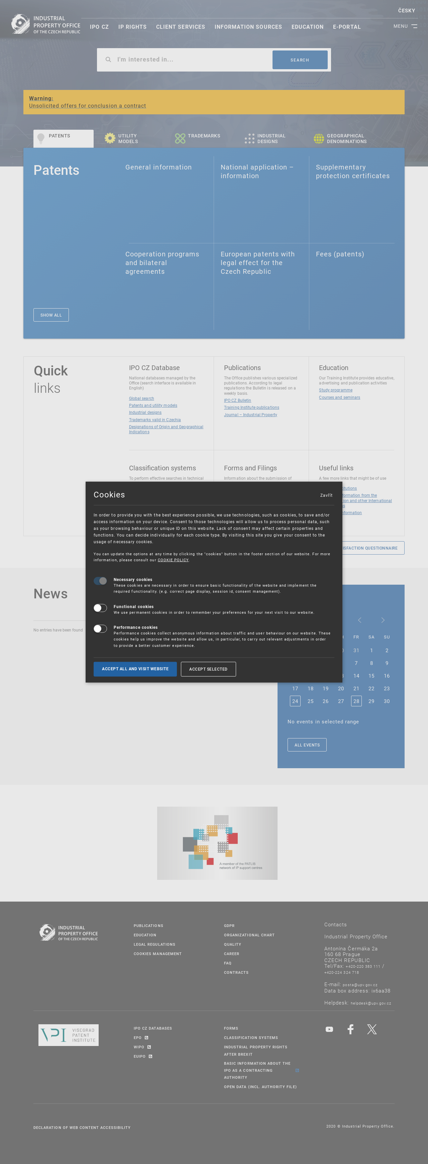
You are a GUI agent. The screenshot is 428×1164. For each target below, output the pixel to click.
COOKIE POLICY (173, 559)
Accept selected (208, 669)
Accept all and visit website (135, 669)
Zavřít (326, 495)
